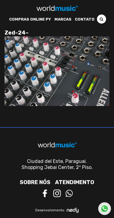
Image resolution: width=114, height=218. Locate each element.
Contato (85, 19)
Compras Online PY (30, 19)
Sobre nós (35, 182)
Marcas (62, 19)
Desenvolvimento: (57, 210)
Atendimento (74, 182)
